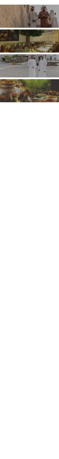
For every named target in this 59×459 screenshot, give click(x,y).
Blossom (5, 2)
